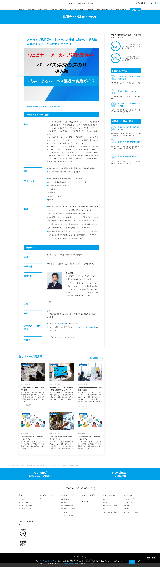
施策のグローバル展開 (68, 512)
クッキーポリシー (66, 563)
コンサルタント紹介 (130, 506)
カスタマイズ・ (26, 509)
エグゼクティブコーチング (37, 10)
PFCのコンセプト (129, 502)
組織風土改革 (65, 502)
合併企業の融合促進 (67, 509)
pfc (87, 331)
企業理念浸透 (65, 506)
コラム (105, 512)
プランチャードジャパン (131, 516)
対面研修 (21, 502)
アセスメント (25, 512)
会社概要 (126, 509)
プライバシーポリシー (49, 561)
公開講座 (90, 10)
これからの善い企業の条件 (111, 516)
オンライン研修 (23, 506)
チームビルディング (67, 516)
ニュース (105, 502)
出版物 (105, 506)
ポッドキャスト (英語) (110, 509)
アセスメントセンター (68, 519)
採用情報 (126, 512)
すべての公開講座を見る (94, 361)
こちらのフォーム (62, 327)
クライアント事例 (76, 10)
